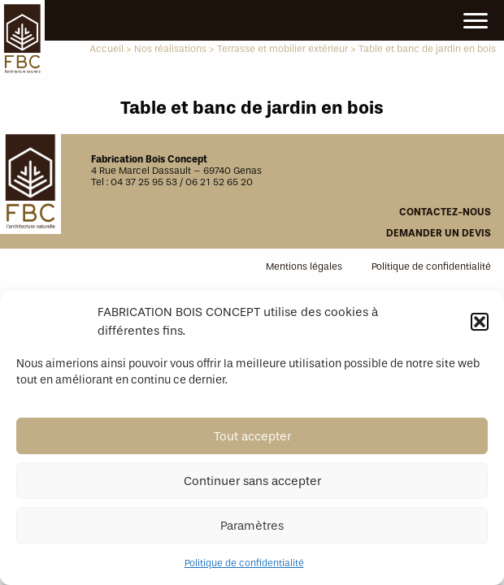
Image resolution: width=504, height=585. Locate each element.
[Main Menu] (475, 21)
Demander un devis (438, 233)
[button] (479, 322)
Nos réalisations (170, 48)
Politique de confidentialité (244, 563)
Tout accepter (252, 436)
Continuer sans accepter (252, 481)
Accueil (106, 48)
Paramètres (252, 525)
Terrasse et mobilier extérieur (282, 48)
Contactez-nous (445, 212)
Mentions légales (304, 266)
